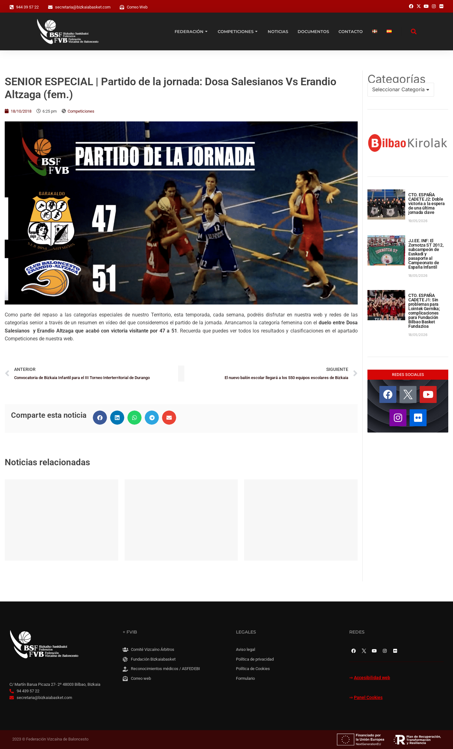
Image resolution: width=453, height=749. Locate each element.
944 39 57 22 (27, 7)
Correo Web (137, 7)
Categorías (396, 79)
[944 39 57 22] (11, 7)
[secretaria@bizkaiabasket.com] (50, 7)
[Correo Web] (122, 7)
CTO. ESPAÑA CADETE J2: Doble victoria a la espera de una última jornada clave (426, 203)
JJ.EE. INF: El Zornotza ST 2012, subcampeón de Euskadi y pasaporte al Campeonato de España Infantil (425, 254)
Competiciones (81, 111)
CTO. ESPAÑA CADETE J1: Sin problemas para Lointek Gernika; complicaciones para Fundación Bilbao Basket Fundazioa (424, 311)
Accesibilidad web (372, 677)
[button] (100, 418)
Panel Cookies (368, 697)
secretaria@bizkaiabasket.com (82, 7)
